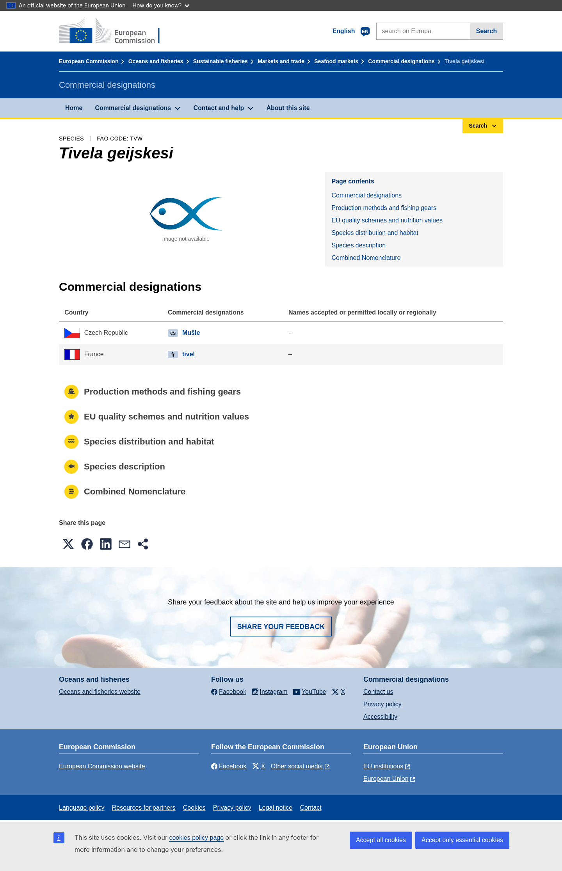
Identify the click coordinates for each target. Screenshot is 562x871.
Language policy (82, 807)
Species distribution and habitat (374, 232)
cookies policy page (196, 837)
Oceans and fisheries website (99, 691)
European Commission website (102, 766)
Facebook (228, 766)
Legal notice (275, 807)
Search (486, 31)
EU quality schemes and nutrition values (387, 220)
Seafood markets (336, 61)
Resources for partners (144, 807)
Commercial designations (401, 61)
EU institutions (383, 766)
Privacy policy (382, 704)
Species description (358, 245)
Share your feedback (281, 627)
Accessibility (380, 716)
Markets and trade (281, 61)
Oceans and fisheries (155, 61)
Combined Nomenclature (365, 257)
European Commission (88, 61)
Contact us (378, 691)
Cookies (194, 807)
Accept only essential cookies (462, 840)
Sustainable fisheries (220, 61)
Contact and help (218, 108)
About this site (287, 108)
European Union (386, 778)
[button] (68, 544)
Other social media (297, 766)
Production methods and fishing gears (383, 207)
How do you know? (161, 5)
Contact (310, 807)
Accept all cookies (381, 840)
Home (73, 108)
